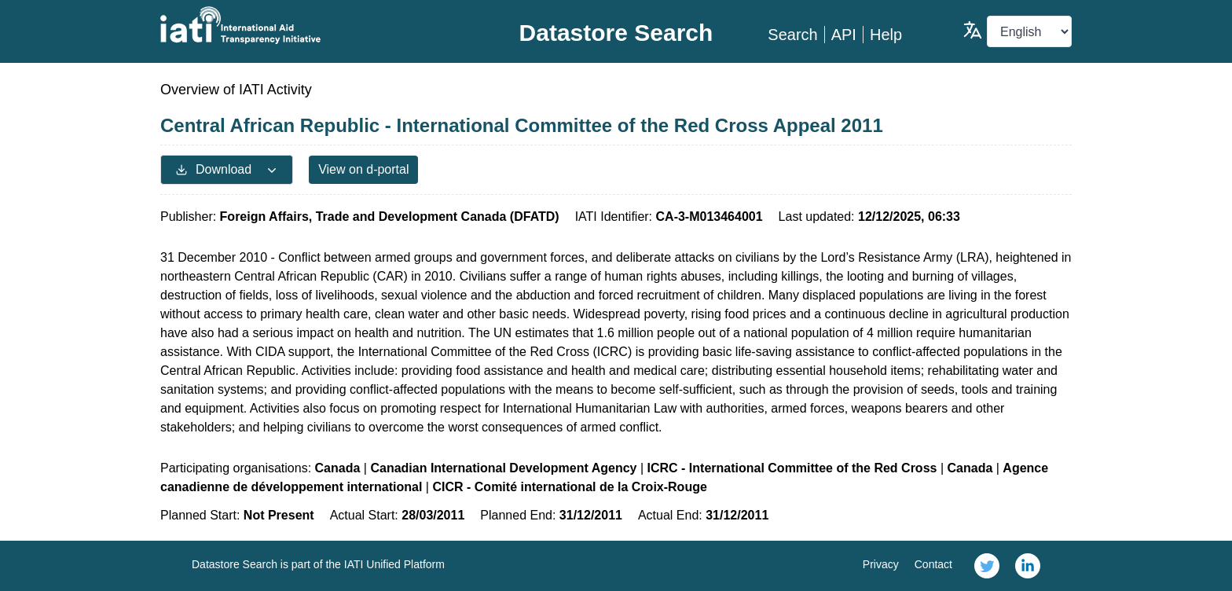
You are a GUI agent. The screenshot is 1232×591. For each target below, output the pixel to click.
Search (792, 34)
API (843, 34)
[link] (986, 565)
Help (886, 34)
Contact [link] (933, 564)
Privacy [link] (881, 564)
